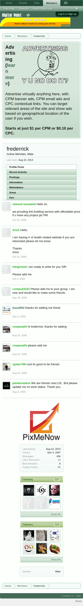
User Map (9, 8)
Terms (78, 601)
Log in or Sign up (67, 14)
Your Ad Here (66, 25)
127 (57, 479)
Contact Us (67, 595)
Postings (14, 177)
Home (9, 3)
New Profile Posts (42, 8)
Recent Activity (18, 172)
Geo (11, 197)
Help (78, 595)
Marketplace (16, 187)
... (58, 8)
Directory (24, 8)
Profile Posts (16, 167)
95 (59, 467)
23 (59, 459)
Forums (23, 3)
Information (16, 182)
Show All (55, 514)
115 (57, 524)
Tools (37, 3)
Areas (12, 192)
